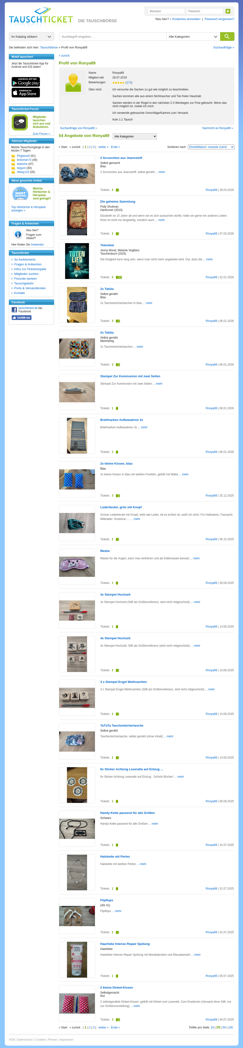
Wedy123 (23, 172)
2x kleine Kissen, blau (116, 463)
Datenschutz (25, 1039)
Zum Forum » (41, 134)
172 (129, 82)
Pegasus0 (23, 155)
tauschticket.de (28, 308)
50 (224, 1027)
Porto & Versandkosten (30, 288)
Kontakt (19, 293)
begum (21, 168)
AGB (12, 1039)
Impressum (66, 1039)
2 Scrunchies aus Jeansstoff (121, 158)
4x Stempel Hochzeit (115, 638)
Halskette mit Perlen (115, 856)
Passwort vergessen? (219, 19)
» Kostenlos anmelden (185, 19)
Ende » (115, 147)
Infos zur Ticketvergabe (30, 269)
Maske (105, 551)
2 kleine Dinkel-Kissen (116, 987)
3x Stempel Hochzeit (115, 594)
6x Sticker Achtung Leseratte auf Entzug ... (131, 769)
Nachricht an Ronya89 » (217, 128)
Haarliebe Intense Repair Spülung (125, 944)
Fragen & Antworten (28, 264)
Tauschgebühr (24, 283)
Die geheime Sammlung (117, 201)
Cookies (40, 1039)
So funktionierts (25, 259)
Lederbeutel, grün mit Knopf (121, 507)
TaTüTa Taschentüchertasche (122, 725)
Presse (52, 1039)
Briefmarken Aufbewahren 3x (121, 420)
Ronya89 (211, 190)
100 (230, 1027)
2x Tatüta (107, 289)
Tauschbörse (49, 47)
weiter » (103, 147)
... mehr (160, 172)
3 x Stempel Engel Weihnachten (123, 682)
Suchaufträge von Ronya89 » (78, 128)
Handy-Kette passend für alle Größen (127, 813)
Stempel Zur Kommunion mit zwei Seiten (130, 376)
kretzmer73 (24, 160)
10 (212, 1027)
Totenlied (107, 245)
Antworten (37, 244)
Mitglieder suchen (26, 274)
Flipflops (106, 900)
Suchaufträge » (223, 47)
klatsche (22, 164)
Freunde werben (25, 278)
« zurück (64, 55)
